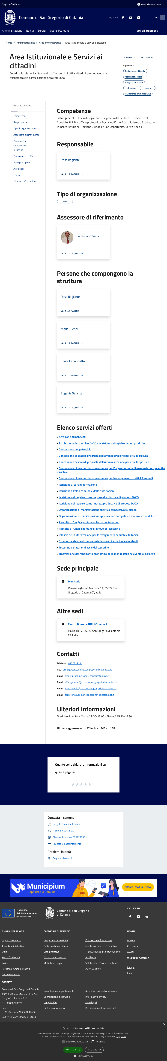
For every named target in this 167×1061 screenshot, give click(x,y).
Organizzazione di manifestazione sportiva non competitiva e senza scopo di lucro (108, 516)
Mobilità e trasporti (54, 963)
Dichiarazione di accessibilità (100, 1008)
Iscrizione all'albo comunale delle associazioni (86, 491)
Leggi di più (121, 1036)
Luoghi (130, 967)
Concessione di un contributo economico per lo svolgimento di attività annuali (106, 478)
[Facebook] (117, 17)
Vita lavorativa (51, 952)
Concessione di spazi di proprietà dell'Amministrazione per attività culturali (104, 456)
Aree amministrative (50, 42)
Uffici (4, 952)
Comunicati (133, 946)
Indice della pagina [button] (22, 105)
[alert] (83, 1041)
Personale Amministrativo (16, 969)
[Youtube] (125, 17)
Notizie (131, 940)
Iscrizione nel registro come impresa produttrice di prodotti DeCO (98, 503)
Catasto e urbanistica (55, 957)
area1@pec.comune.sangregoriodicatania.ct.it (87, 669)
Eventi (130, 973)
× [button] (164, 1024)
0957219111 (75, 663)
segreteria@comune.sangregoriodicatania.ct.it (89, 695)
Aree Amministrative (13, 946)
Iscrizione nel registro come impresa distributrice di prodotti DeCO (99, 497)
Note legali (91, 1002)
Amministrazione (26, 42)
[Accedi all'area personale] (149, 4)
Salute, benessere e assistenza (101, 963)
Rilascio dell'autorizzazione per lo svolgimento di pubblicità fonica (99, 535)
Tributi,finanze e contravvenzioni (103, 951)
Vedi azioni (147, 58)
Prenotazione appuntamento (59, 991)
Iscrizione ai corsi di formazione (78, 484)
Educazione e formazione (98, 940)
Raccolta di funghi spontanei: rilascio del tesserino (89, 522)
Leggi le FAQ (50, 1002)
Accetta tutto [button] (73, 1050)
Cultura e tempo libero (56, 946)
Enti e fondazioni (11, 957)
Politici (5, 963)
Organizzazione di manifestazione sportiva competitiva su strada (98, 510)
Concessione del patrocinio (75, 449)
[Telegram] (133, 17)
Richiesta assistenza (55, 1008)
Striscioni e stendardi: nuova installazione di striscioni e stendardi (98, 541)
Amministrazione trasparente (101, 991)
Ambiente (90, 957)
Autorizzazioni (93, 968)
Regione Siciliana (11, 4)
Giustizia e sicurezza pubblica (101, 946)
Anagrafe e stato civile (56, 940)
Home (9, 42)
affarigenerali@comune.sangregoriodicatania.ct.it (91, 682)
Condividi (130, 58)
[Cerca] (161, 17)
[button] (83, 1055)
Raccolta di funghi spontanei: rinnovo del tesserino (89, 528)
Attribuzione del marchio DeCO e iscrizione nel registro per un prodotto (102, 443)
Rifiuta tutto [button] (94, 1050)
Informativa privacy (95, 997)
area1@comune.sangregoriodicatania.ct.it (87, 676)
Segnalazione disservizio (57, 997)
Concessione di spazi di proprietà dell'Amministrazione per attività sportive (104, 462)
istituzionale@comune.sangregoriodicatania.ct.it (90, 688)
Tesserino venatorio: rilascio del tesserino (84, 547)
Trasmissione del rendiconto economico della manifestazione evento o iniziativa (107, 554)
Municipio (74, 581)
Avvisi (130, 952)
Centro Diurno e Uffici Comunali (87, 624)
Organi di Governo (11, 940)
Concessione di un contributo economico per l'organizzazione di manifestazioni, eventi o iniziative (111, 470)
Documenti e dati (11, 974)
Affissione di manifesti (72, 437)
